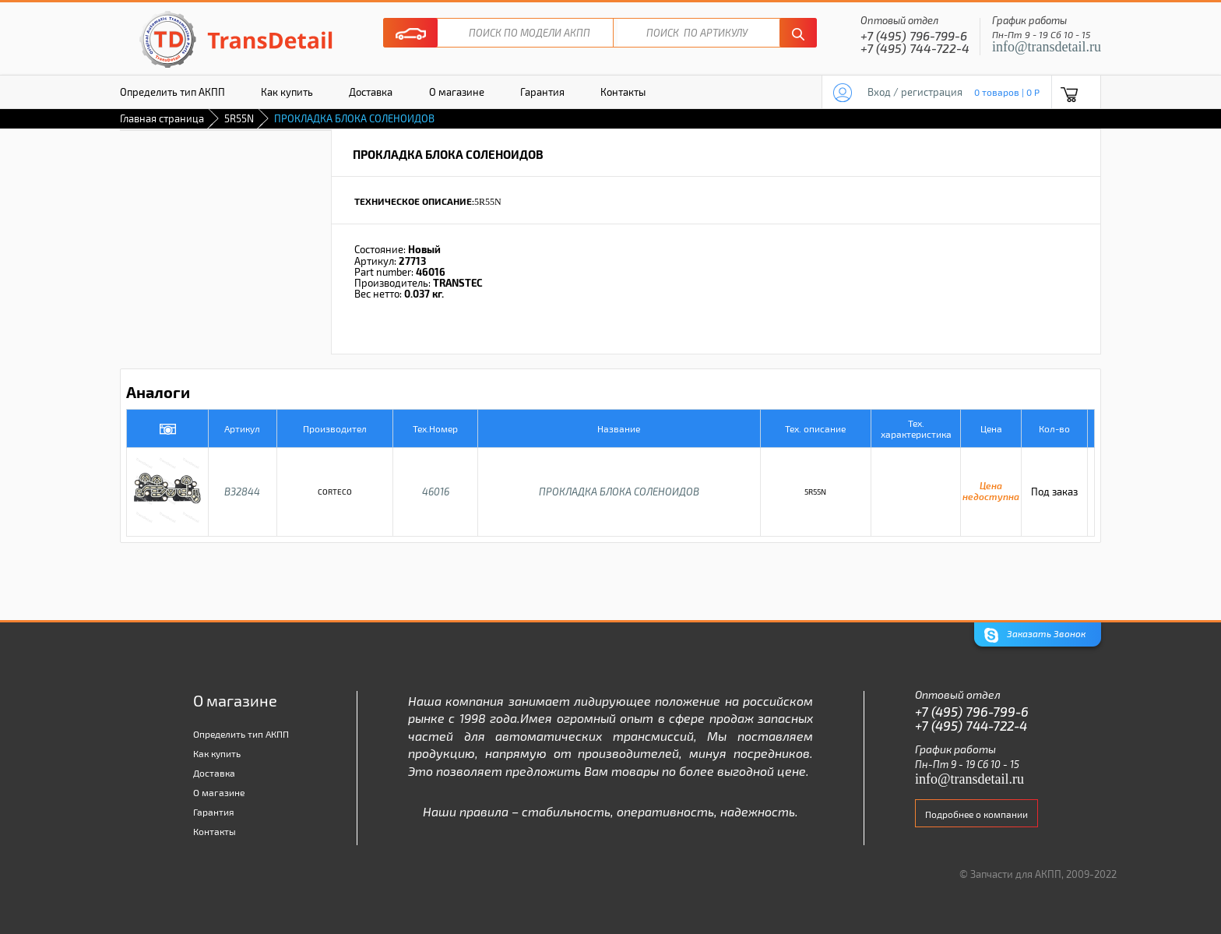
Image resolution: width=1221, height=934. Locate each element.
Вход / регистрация (914, 92)
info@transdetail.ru (1046, 47)
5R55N (239, 118)
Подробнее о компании (976, 814)
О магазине (456, 92)
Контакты (623, 92)
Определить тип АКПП (172, 92)
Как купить (287, 92)
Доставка (370, 92)
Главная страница (162, 118)
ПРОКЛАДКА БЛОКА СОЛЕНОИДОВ (619, 491)
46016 (435, 491)
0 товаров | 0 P (1007, 91)
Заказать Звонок (1035, 635)
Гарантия (542, 92)
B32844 (242, 491)
